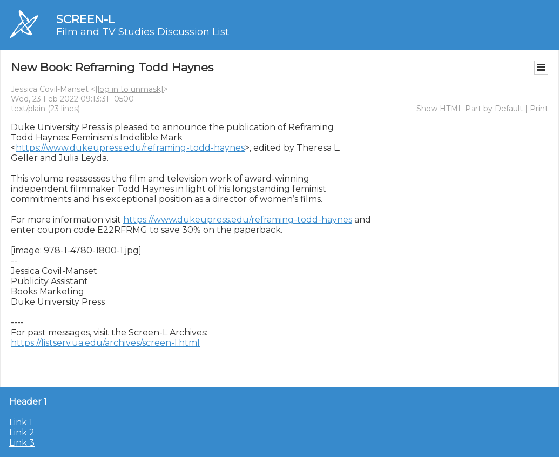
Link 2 (22, 432)
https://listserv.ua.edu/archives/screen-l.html (105, 343)
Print (539, 108)
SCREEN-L (85, 19)
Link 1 (20, 422)
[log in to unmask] (129, 89)
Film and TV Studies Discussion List (142, 32)
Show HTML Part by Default (469, 108)
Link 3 (22, 443)
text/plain (28, 108)
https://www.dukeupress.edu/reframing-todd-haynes (130, 148)
